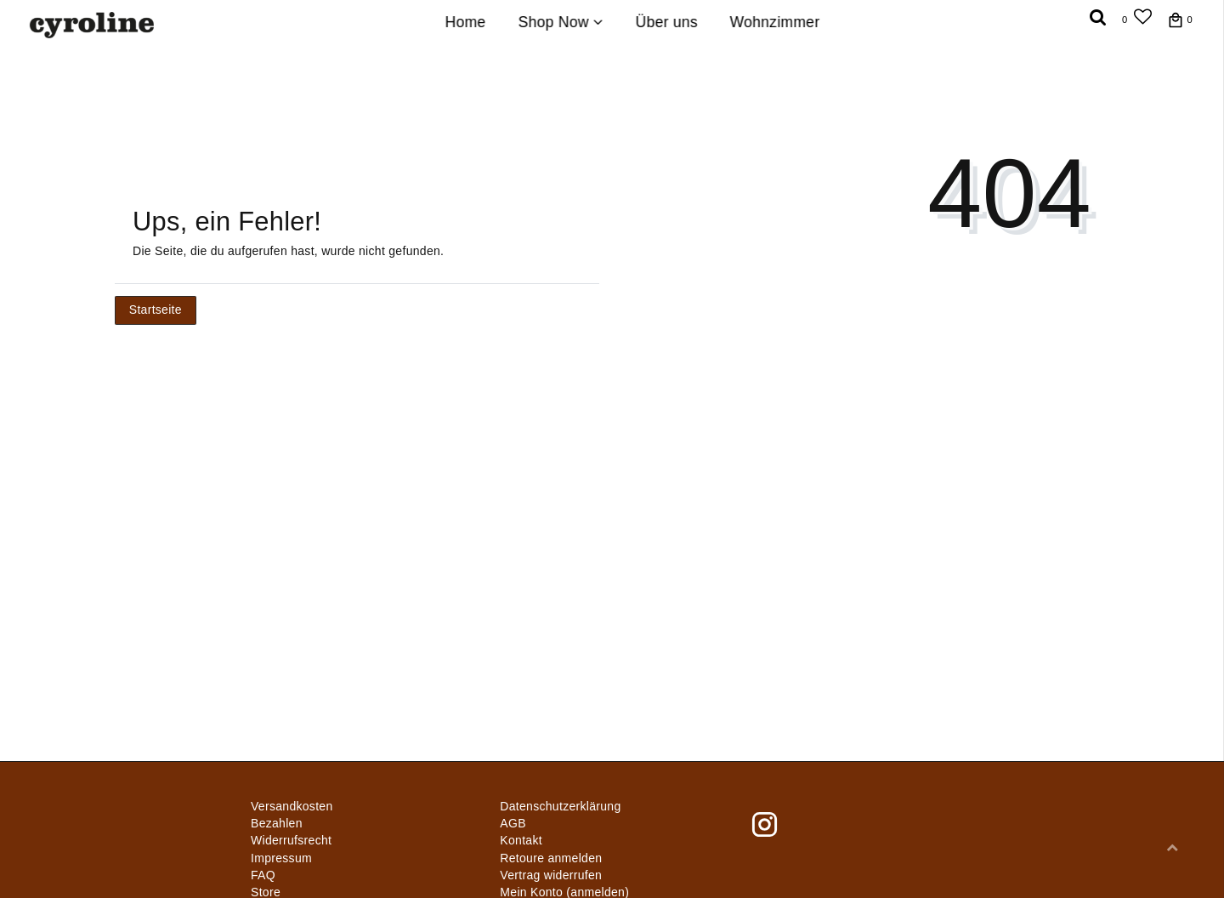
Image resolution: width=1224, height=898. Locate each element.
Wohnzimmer (775, 22)
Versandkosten (292, 806)
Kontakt (521, 840)
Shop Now (560, 22)
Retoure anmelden (551, 858)
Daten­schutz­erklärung (560, 806)
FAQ (263, 875)
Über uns (666, 22)
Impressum (281, 858)
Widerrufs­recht (291, 840)
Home (465, 22)
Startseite (155, 309)
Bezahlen (277, 823)
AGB (512, 823)
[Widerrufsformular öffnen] (551, 875)
